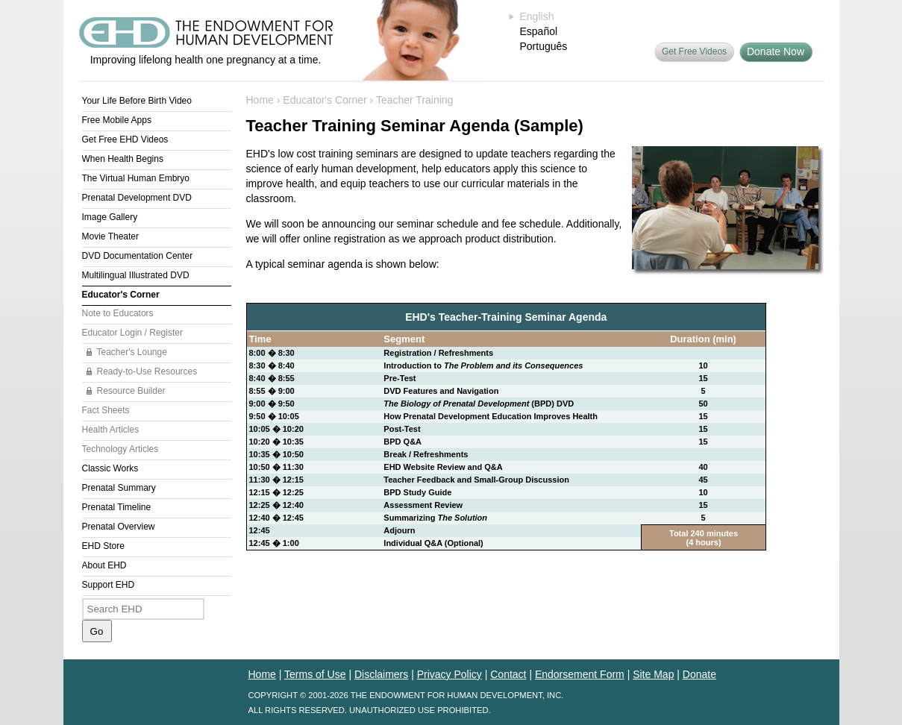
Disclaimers (381, 674)
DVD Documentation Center (137, 256)
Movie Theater (110, 236)
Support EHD (108, 585)
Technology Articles (120, 449)
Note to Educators (118, 313)
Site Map (653, 674)
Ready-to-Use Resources (147, 371)
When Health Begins (122, 159)
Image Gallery (110, 217)
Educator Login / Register (132, 332)
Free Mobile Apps (116, 120)
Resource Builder (131, 391)
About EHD (104, 565)
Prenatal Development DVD (137, 197)
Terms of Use (314, 674)
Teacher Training (415, 100)
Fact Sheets (106, 410)
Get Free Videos (694, 51)
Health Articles (111, 429)
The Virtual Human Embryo (136, 178)
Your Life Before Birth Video (137, 100)
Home (260, 100)
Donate (699, 674)
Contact (508, 674)
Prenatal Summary (119, 488)
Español (539, 31)
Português (544, 46)
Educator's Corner (121, 294)
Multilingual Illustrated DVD (136, 275)
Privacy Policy (449, 674)
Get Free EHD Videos (125, 139)
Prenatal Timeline (116, 507)
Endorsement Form (579, 674)
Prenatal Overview (118, 526)
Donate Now (775, 51)
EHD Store (103, 546)
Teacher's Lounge (132, 352)
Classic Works (110, 468)
